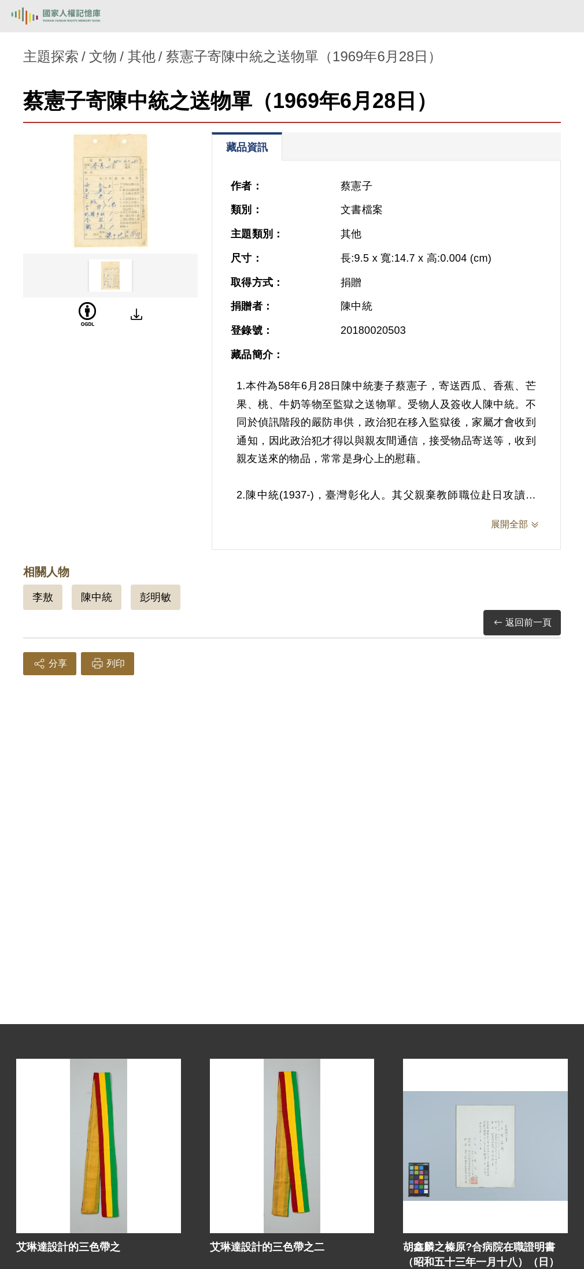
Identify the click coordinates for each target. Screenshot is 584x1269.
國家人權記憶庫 (67, 16)
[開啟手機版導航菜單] (562, 16)
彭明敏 (155, 597)
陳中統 (96, 597)
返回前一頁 (522, 622)
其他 (142, 56)
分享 (49, 664)
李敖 (42, 597)
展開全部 (509, 524)
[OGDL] (87, 314)
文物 (103, 56)
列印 (107, 664)
